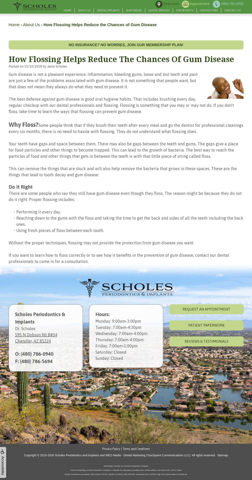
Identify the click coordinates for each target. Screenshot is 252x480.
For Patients (184, 10)
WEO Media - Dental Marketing (125, 455)
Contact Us (232, 10)
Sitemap (222, 455)
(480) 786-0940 (37, 354)
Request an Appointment (206, 309)
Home (67, 10)
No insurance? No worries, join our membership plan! (126, 45)
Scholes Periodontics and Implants (77, 455)
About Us (84, 10)
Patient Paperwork (206, 325)
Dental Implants (108, 10)
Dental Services (159, 10)
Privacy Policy (111, 449)
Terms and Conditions (136, 449)
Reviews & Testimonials (206, 341)
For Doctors (209, 10)
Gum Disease (134, 10)
